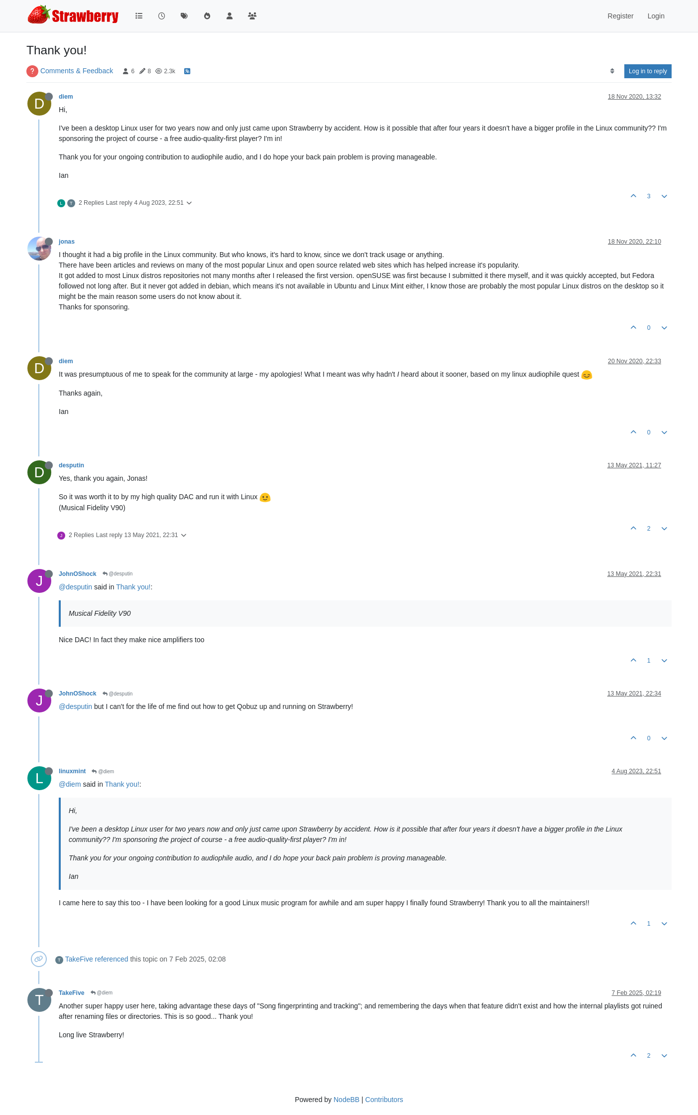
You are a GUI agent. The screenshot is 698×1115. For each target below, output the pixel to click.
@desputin (118, 573)
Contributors (384, 1100)
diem (66, 96)
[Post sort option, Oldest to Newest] (612, 71)
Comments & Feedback (76, 71)
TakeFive (79, 959)
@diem (103, 771)
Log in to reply (648, 71)
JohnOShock (78, 573)
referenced (111, 959)
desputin (71, 465)
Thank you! (133, 587)
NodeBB (346, 1100)
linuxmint (72, 771)
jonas (67, 241)
